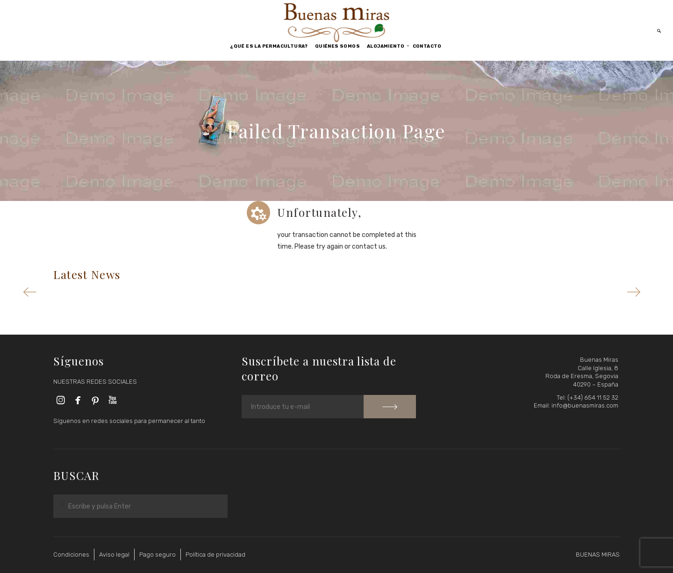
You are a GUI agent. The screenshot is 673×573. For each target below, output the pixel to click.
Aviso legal (114, 554)
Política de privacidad (215, 554)
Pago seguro (157, 554)
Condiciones (71, 554)
